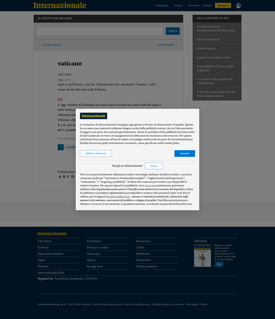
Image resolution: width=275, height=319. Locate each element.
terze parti (151, 185)
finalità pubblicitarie (118, 196)
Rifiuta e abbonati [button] (96, 153)
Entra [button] (154, 166)
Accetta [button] (184, 153)
